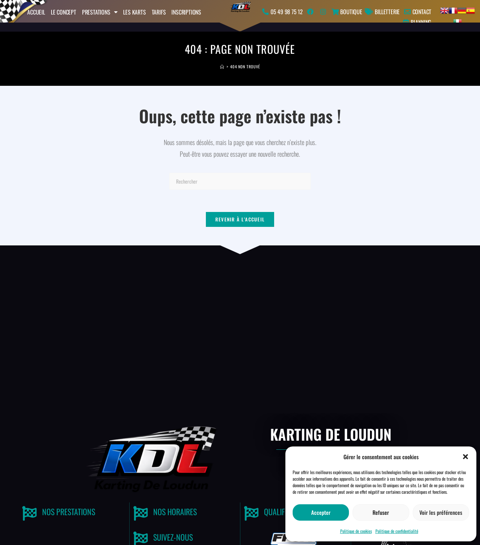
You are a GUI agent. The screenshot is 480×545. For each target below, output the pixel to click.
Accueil (36, 12)
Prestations (100, 12)
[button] (465, 456)
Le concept (63, 12)
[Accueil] (222, 66)
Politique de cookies (356, 531)
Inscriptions (186, 12)
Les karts (134, 12)
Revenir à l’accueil (240, 219)
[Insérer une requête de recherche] (240, 181)
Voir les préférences (440, 512)
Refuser (381, 512)
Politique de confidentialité (396, 531)
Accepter (320, 512)
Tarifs (159, 12)
